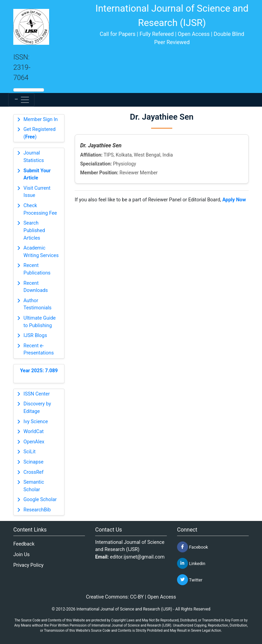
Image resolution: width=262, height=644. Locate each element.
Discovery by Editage (37, 407)
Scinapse (34, 462)
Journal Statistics (34, 156)
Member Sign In (41, 119)
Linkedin (191, 563)
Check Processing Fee (40, 209)
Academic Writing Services (41, 251)
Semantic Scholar (34, 486)
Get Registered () (40, 133)
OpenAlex (34, 442)
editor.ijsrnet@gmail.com (137, 557)
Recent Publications (37, 269)
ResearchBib (37, 510)
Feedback (23, 544)
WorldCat (34, 431)
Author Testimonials (38, 304)
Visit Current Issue (37, 192)
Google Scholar (40, 499)
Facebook (192, 546)
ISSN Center (37, 394)
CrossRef (34, 472)
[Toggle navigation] (21, 100)
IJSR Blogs (35, 335)
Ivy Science (36, 422)
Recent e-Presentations (39, 349)
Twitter (189, 579)
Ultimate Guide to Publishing (40, 321)
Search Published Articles (34, 230)
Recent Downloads (36, 287)
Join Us (21, 555)
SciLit (30, 452)
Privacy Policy (28, 565)
